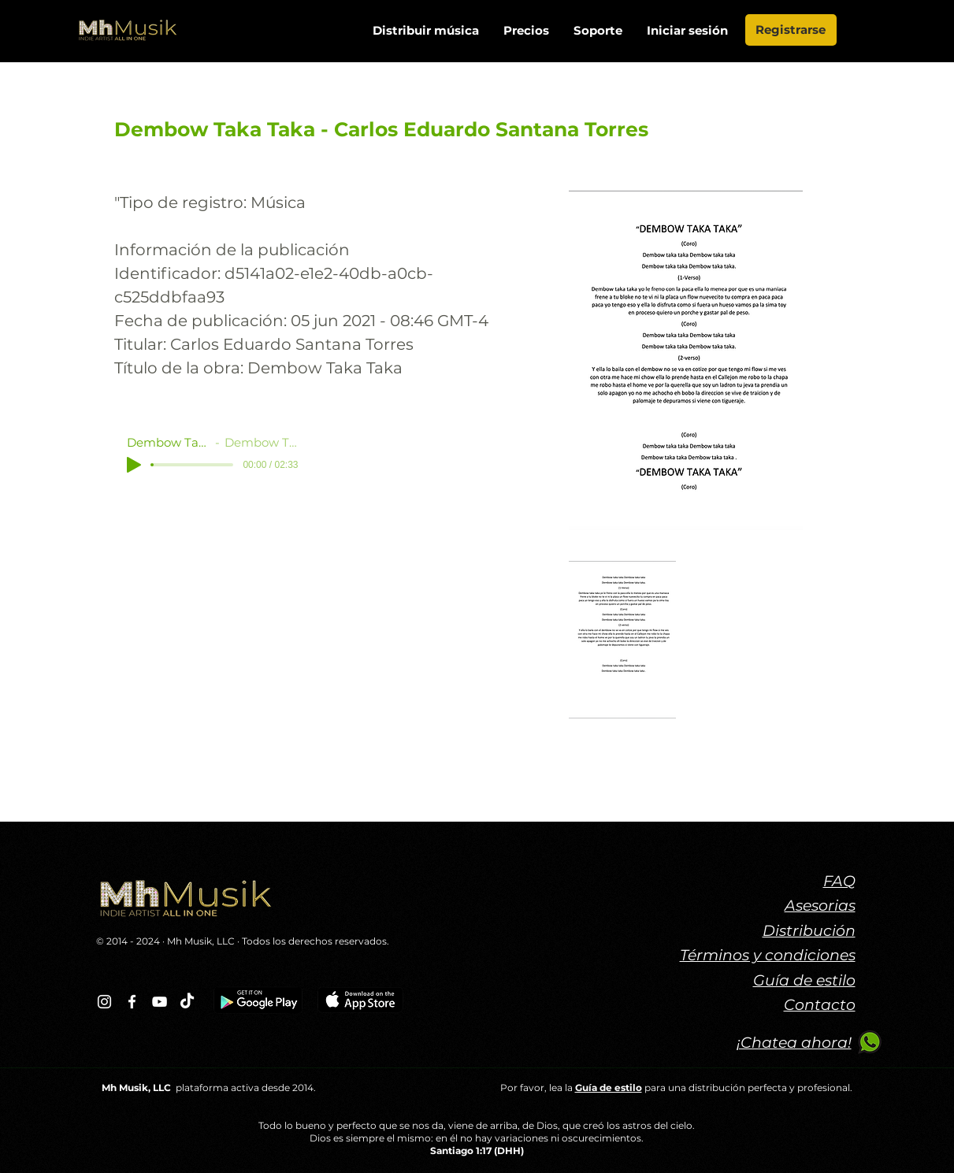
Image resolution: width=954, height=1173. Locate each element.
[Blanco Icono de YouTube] (159, 1002)
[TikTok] (187, 1002)
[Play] (134, 465)
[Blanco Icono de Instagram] (104, 1002)
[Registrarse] (791, 30)
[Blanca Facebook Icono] (132, 1002)
